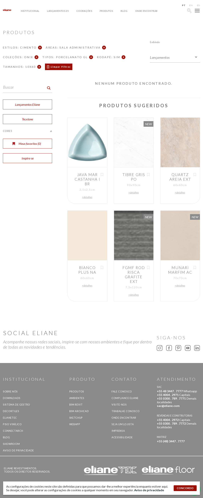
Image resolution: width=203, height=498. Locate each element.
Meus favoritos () (27, 143)
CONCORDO (185, 488)
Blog (124, 10)
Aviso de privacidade (18, 450)
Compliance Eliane (125, 398)
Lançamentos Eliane (27, 104)
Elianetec (10, 417)
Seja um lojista (123, 424)
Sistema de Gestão (16, 404)
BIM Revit (76, 404)
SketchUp (76, 417)
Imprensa (118, 430)
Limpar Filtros (61, 66)
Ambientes (76, 398)
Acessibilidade (122, 437)
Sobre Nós (10, 391)
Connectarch (13, 430)
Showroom (11, 443)
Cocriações (84, 10)
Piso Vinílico (12, 424)
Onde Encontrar (146, 10)
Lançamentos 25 (58, 10)
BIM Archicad (79, 411)
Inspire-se (28, 158)
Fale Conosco (122, 391)
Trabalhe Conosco (126, 411)
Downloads (11, 398)
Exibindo (155, 42)
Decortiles (11, 411)
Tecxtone (27, 119)
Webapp (74, 424)
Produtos (106, 10)
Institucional (30, 10)
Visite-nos (119, 404)
